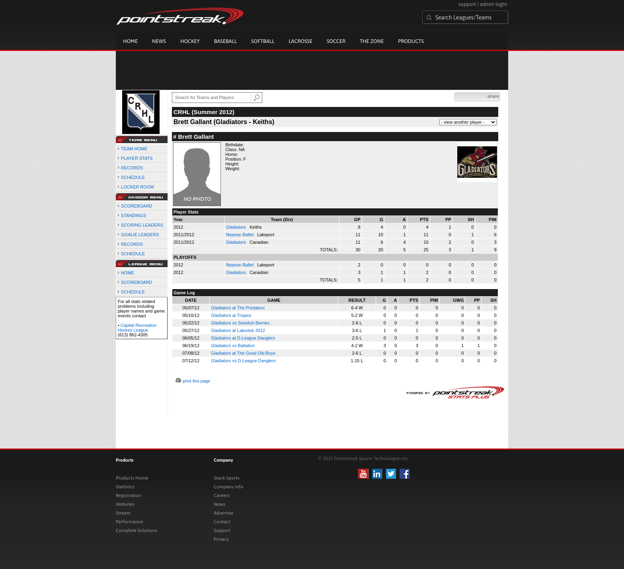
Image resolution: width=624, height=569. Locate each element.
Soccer (336, 41)
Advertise (223, 513)
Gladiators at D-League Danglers (243, 338)
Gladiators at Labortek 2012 (238, 330)
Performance (129, 521)
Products (411, 41)
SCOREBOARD (136, 206)
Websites (125, 504)
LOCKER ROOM (137, 186)
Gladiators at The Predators (238, 307)
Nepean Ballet (240, 234)
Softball (262, 41)
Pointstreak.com (180, 16)
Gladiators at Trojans (231, 315)
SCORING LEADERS (142, 225)
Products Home (132, 478)
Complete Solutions (136, 530)
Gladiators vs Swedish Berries (240, 322)
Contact (222, 521)
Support (222, 530)
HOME (127, 272)
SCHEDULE (133, 177)
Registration (128, 495)
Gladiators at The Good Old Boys (243, 353)
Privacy (221, 539)
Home (130, 41)
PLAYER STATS (136, 158)
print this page (196, 381)
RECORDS (132, 167)
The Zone (372, 41)
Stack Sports (227, 478)
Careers (222, 495)
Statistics (125, 486)
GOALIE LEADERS (140, 234)
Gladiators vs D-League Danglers (243, 360)
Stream (123, 513)
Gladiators (236, 227)
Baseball (225, 41)
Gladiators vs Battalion (233, 345)
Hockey (190, 41)
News (159, 41)
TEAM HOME (134, 148)
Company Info (228, 486)
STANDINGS (133, 215)
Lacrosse (300, 41)
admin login (493, 4)
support (467, 4)
